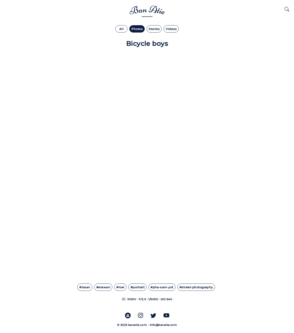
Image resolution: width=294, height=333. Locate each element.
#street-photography (196, 287)
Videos (171, 29)
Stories (154, 29)
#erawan (103, 287)
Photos (137, 29)
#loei (120, 287)
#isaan (84, 287)
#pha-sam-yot (161, 287)
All (121, 29)
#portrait (137, 287)
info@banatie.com (163, 325)
